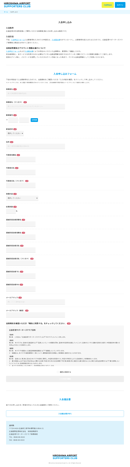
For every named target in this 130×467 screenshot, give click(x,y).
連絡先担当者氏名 (13, 245)
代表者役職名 (11, 155)
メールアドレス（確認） (15, 310)
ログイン (120, 5)
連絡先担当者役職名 (13, 232)
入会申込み (107, 5)
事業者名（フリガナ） (14, 102)
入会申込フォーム (18, 40)
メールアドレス (12, 297)
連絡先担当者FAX (12, 284)
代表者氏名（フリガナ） (15, 181)
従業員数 (9, 207)
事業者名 (9, 89)
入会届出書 (56, 40)
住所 (7, 142)
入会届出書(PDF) (65, 413)
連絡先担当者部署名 (13, 220)
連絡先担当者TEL (13, 271)
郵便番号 (9, 115)
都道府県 (9, 129)
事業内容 (9, 194)
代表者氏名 (10, 168)
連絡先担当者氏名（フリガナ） (18, 258)
